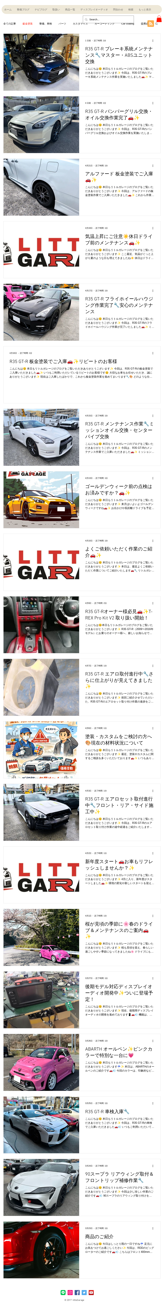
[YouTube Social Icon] (91, 1292)
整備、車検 (45, 23)
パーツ (62, 23)
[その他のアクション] (154, 41)
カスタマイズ (80, 23)
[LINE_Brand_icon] (63, 1292)
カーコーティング (105, 23)
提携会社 (146, 23)
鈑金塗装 (28, 23)
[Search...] (108, 19)
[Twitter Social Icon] (84, 1292)
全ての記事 (9, 23)
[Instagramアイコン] (70, 1292)
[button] (159, 18)
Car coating (127, 23)
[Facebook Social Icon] (77, 1292)
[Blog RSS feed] (150, 23)
